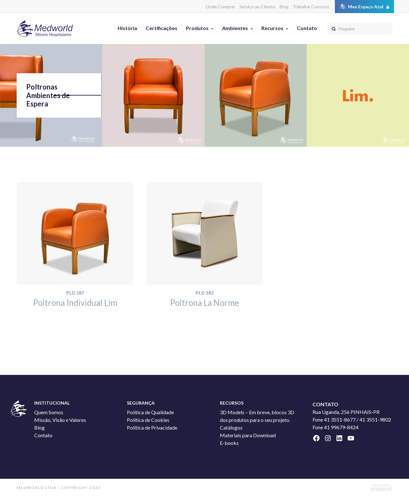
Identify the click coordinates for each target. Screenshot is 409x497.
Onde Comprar (220, 6)
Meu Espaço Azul (365, 6)
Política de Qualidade (150, 412)
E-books (229, 443)
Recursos (272, 28)
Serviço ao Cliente (257, 6)
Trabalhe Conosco (311, 6)
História (127, 28)
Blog (284, 6)
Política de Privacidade (152, 427)
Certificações (161, 28)
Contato (307, 28)
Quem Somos (48, 412)
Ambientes (235, 28)
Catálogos (231, 427)
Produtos (197, 28)
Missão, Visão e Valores (60, 420)
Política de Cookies (148, 420)
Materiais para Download (248, 435)
